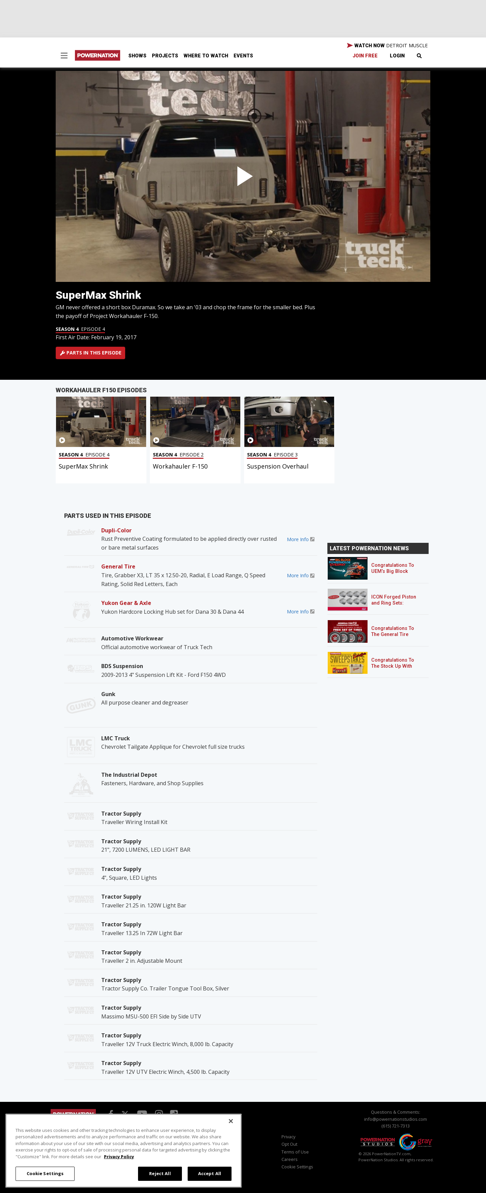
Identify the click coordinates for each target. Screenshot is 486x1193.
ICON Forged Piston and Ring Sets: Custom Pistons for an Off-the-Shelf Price (396, 606)
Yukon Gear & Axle (126, 603)
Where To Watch (206, 56)
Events (243, 56)
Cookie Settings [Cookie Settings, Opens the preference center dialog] (45, 1173)
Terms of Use (295, 1152)
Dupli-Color (116, 530)
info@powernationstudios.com (395, 1119)
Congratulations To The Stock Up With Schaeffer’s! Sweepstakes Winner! (395, 669)
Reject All (159, 1173)
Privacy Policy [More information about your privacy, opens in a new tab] (119, 1157)
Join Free (365, 56)
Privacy (288, 1137)
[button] (64, 56)
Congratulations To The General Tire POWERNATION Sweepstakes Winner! (395, 637)
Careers (289, 1159)
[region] (123, 1151)
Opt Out (289, 1144)
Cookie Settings (297, 1167)
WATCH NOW (387, 45)
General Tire (118, 566)
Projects (165, 56)
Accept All (209, 1173)
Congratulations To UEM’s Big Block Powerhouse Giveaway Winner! (392, 574)
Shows (137, 56)
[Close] (230, 1121)
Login (397, 56)
